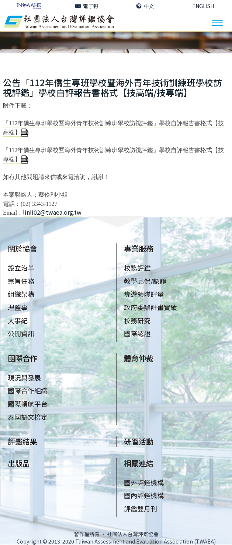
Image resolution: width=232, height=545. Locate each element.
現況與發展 (24, 377)
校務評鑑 (137, 267)
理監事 (18, 307)
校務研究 (137, 320)
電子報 (86, 6)
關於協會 (22, 248)
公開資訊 (21, 333)
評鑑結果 (22, 441)
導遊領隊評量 (144, 294)
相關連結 (138, 463)
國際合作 (22, 358)
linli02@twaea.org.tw (52, 212)
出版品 (19, 463)
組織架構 (21, 294)
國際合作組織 (28, 390)
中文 (145, 6)
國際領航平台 (28, 403)
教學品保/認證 (145, 281)
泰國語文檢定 (28, 417)
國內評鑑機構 (144, 495)
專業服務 (138, 248)
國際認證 (137, 333)
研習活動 (138, 441)
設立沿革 (21, 267)
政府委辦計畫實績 (150, 307)
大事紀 (18, 320)
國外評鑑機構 (144, 482)
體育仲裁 (138, 358)
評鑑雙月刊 (140, 508)
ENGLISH (203, 6)
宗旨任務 (21, 281)
